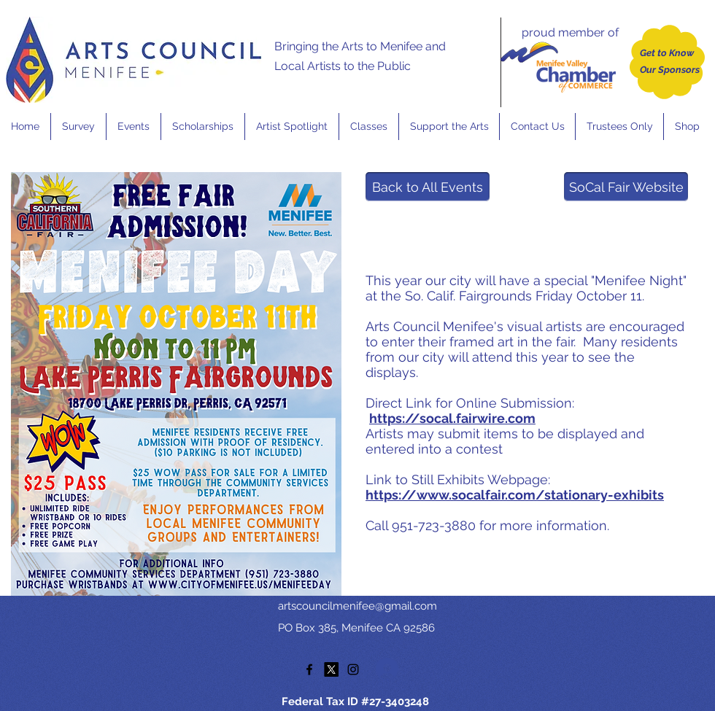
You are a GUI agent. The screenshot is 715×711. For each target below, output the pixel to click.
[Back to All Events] (428, 186)
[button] (133, 126)
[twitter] (331, 669)
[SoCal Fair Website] (626, 186)
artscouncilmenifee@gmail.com (357, 606)
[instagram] (353, 669)
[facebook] (309, 669)
